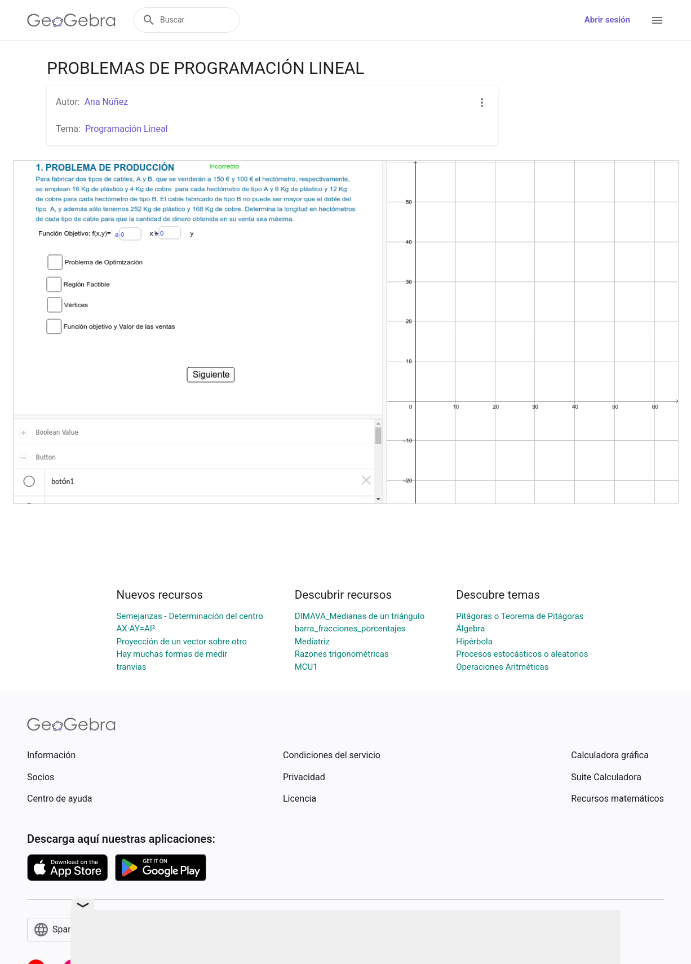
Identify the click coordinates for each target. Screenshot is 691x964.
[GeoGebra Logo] (71, 20)
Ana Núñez (106, 101)
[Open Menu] (657, 20)
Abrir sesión (607, 20)
